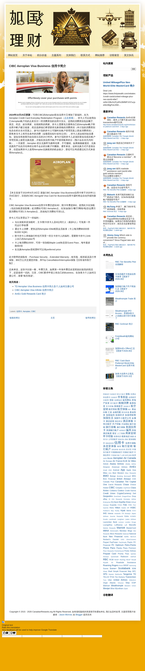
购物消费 (123, 403)
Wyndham (119, 588)
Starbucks (118, 574)
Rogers (115, 565)
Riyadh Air (108, 562)
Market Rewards (109, 528)
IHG (105, 513)
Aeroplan (26, 311)
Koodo (105, 519)
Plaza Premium (129, 548)
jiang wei (111, 143)
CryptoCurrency (124, 493)
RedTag (122, 560)
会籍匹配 (117, 412)
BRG (134, 476)
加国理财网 (130, 415)
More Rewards (116, 534)
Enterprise (107, 502)
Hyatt (123, 510)
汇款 (110, 412)
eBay (105, 499)
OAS (122, 539)
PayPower (114, 542)
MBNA (106, 531)
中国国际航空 (116, 452)
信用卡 (19, 311)
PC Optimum (117, 545)
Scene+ (113, 568)
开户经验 (116, 424)
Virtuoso (121, 583)
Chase (126, 484)
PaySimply (123, 542)
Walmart (106, 586)
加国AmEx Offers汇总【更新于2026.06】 (125, 349)
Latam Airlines (130, 519)
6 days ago (122, 211)
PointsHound (119, 551)
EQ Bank (114, 502)
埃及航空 (113, 394)
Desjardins (108, 496)
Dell (134, 493)
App (123, 469)
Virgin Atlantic (109, 583)
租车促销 (128, 455)
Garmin (105, 508)
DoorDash (117, 496)
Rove (121, 565)
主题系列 (56, 55)
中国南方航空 (128, 452)
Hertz (111, 508)
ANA (110, 470)
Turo (104, 580)
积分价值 (42, 55)
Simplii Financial (120, 571)
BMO (106, 475)
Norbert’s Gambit (111, 539)
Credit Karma (130, 491)
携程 (126, 439)
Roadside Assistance (126, 562)
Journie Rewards (116, 516)
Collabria (113, 491)
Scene (105, 568)
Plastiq (119, 548)
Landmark (112, 519)
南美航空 (122, 430)
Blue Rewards (130, 473)
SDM (134, 568)
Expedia (113, 505)
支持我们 (71, 55)
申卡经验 (108, 436)
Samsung (132, 565)
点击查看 (68, 118)
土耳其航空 (113, 439)
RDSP (116, 560)
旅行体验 (121, 427)
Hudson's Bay (108, 511)
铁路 (132, 436)
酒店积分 (118, 421)
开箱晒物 (125, 424)
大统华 (106, 400)
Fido (125, 505)
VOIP (134, 583)
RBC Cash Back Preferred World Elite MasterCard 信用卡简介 (125, 364)
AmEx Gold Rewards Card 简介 (30, 294)
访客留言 (114, 55)
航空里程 (113, 409)
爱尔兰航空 (121, 394)
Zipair (126, 588)
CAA (134, 479)
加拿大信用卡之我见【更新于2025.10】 (124, 375)
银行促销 (127, 446)
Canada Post (108, 482)
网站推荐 (100, 55)
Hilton (117, 508)
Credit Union (109, 493)
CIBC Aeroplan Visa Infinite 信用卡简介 (34, 290)
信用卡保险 (130, 443)
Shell (110, 571)
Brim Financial (109, 479)
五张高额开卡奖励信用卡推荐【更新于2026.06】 (125, 276)
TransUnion (131, 577)
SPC (134, 571)
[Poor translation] (12, 633)
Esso (128, 502)
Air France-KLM (120, 461)
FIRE (130, 505)
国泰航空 (118, 406)
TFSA (112, 577)
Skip (129, 571)
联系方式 (85, 55)
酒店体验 (128, 421)
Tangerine (127, 574)
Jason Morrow (65, 615)
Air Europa (107, 461)
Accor (109, 458)
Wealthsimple (117, 585)
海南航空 (126, 406)
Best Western (118, 473)
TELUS (106, 577)
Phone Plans (109, 548)
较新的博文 (15, 318)
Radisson (124, 557)
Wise (112, 588)
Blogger (79, 615)
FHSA (120, 505)
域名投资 (122, 449)
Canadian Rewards (116, 117)
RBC (105, 559)
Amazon (106, 467)
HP (128, 508)
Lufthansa (118, 525)
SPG (105, 574)
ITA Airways (126, 513)
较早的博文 (91, 318)
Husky (117, 511)
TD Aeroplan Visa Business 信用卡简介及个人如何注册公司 (44, 286)
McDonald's (114, 531)
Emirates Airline (130, 499)
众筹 (123, 455)
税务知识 (126, 436)
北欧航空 (114, 397)
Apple (128, 470)
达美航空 (132, 397)
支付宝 (129, 449)
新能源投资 (110, 443)
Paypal (106, 542)
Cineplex (119, 488)
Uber (110, 580)
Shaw (105, 571)
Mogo (130, 531)
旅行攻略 (111, 427)
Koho (126, 516)
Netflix (126, 537)
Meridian (123, 531)
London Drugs (130, 522)
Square (111, 574)
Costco (121, 490)
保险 (128, 394)
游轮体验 (115, 449)
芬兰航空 (114, 403)
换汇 (129, 409)
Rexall (133, 560)
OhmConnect (131, 539)
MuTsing (111, 207)
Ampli (105, 470)
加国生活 (108, 418)
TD (134, 574)
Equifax (122, 502)
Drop (134, 496)
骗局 (128, 430)
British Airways (124, 479)
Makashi (111, 194)
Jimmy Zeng (113, 235)
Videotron (132, 580)
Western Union (130, 586)
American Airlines (119, 467)
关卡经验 (110, 406)
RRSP (125, 565)
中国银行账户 (116, 455)
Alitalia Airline (130, 464)
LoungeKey (107, 525)
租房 (134, 455)
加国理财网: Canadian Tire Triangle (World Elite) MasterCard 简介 (118, 137)
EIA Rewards (117, 499)
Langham (120, 519)
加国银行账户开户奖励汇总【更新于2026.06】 (125, 288)
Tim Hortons (120, 577)
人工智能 (121, 433)
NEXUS (133, 537)
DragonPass (126, 496)
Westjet (106, 588)
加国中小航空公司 (122, 418)
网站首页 (13, 55)
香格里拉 (121, 439)
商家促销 (131, 433)
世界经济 (117, 436)
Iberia (128, 511)
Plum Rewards (108, 551)
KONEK (133, 516)
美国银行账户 (112, 430)
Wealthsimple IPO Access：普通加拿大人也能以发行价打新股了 (125, 314)
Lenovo (121, 522)
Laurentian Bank (110, 522)
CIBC (33, 311)
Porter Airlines (130, 551)
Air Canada (130, 458)
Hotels (123, 508)
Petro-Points (130, 545)
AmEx (132, 466)
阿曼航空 (106, 394)
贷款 (111, 400)
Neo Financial (115, 536)
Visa (127, 583)
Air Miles (132, 461)
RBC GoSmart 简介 (110, 211)
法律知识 (118, 400)
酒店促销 (110, 421)
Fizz (134, 505)
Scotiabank (124, 568)
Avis (109, 473)
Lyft (125, 525)
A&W (105, 458)
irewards (117, 513)
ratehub (133, 557)
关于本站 (27, 55)
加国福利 (110, 415)
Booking (120, 476)
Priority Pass (123, 554)
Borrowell (127, 476)
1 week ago (118, 230)
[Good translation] (5, 633)
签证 (114, 433)
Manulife (132, 525)
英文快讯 (129, 55)
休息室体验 (109, 446)
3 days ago (125, 164)
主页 (53, 318)
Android (116, 470)
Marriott (121, 527)
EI (109, 499)
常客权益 (123, 397)
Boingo (113, 476)
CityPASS (126, 488)
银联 (119, 446)
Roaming (107, 565)
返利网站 (127, 400)
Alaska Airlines (117, 464)
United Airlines (120, 580)
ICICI (134, 511)
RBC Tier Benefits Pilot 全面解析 (114, 190)
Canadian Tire (122, 482)
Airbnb (105, 464)
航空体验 (122, 409)
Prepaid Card (109, 554)
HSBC (133, 508)
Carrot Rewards (115, 485)
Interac (111, 513)
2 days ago (124, 127)
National (126, 534)
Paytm (130, 542)
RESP (128, 560)
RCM (111, 560)
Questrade (114, 557)
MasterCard (131, 528)
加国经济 (119, 415)
